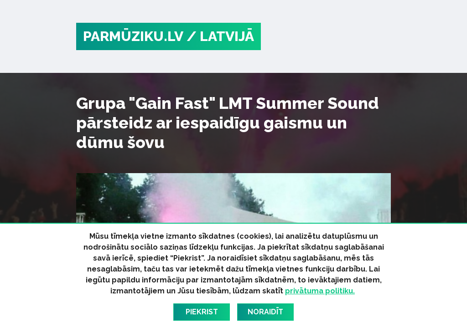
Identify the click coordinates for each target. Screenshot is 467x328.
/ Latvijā (220, 36)
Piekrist (202, 312)
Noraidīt (265, 312)
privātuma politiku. (320, 291)
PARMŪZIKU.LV (133, 36)
